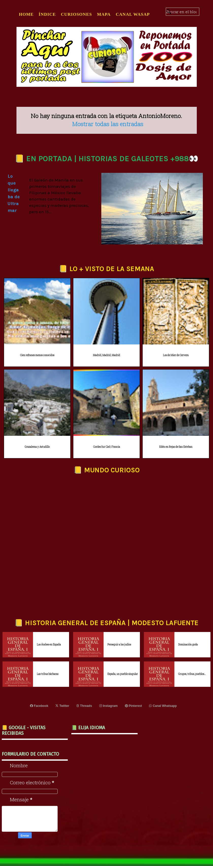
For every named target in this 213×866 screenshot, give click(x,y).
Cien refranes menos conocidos (37, 355)
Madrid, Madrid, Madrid (106, 355)
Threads (84, 706)
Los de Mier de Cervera (176, 355)
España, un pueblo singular (122, 674)
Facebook (39, 706)
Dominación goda (188, 644)
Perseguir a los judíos (119, 644)
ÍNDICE (47, 14)
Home (26, 14)
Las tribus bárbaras (47, 674)
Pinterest (133, 706)
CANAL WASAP (133, 14)
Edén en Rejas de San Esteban (175, 446)
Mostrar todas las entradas (107, 124)
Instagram (108, 706)
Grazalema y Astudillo (37, 446)
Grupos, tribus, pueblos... (192, 674)
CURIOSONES (76, 14)
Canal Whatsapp (162, 706)
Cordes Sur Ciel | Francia (106, 446)
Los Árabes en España (49, 644)
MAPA (104, 14)
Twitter (63, 706)
